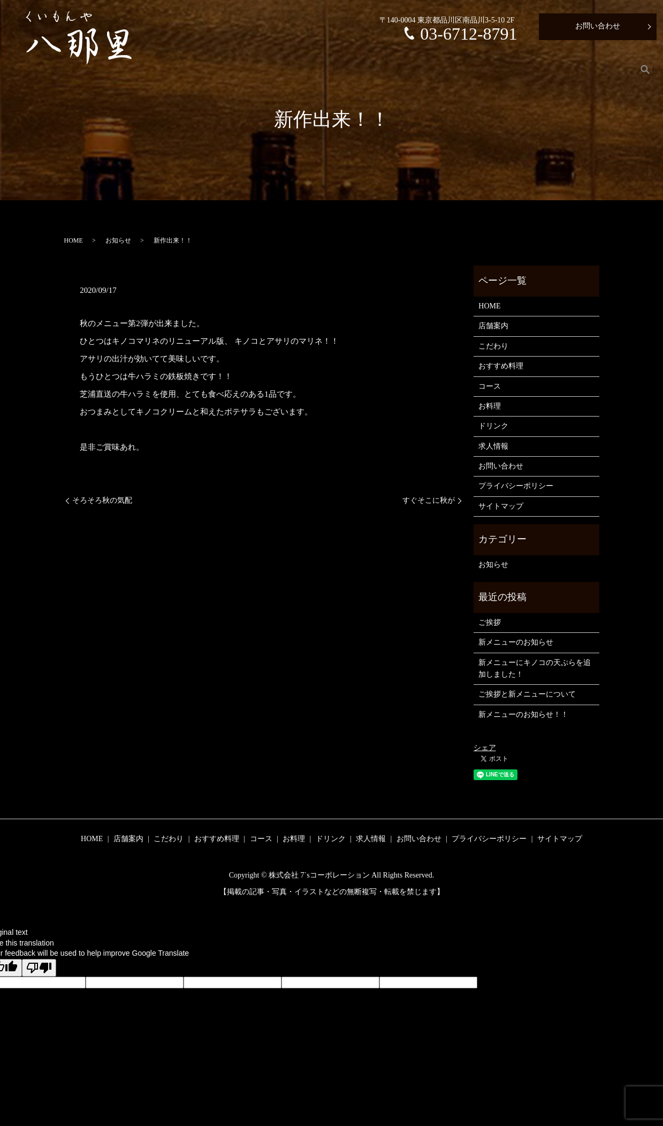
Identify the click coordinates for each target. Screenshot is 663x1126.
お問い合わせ (597, 26)
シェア (485, 748)
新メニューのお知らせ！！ (523, 715)
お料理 (508, 69)
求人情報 (603, 69)
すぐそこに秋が (428, 500)
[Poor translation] (39, 968)
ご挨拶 (489, 622)
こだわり (356, 69)
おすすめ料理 (412, 69)
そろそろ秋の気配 (102, 500)
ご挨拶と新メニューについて (527, 694)
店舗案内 (306, 69)
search (645, 69)
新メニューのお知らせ (515, 642)
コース (465, 69)
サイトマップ (500, 506)
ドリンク (553, 69)
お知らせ (118, 240)
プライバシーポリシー (515, 486)
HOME (259, 69)
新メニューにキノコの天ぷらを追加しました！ (534, 668)
